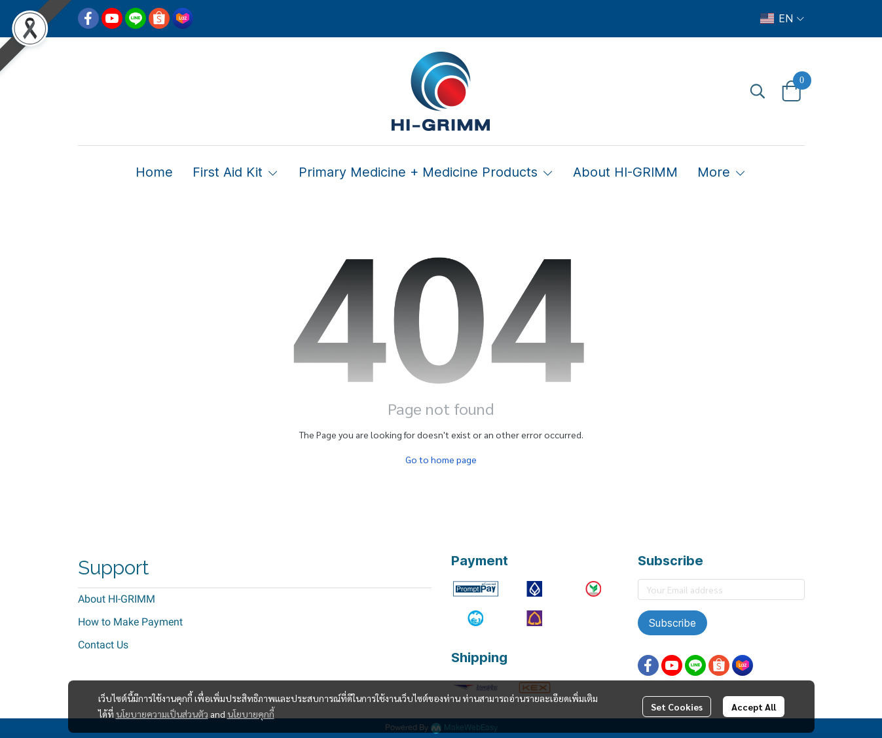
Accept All (753, 706)
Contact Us (103, 645)
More (721, 172)
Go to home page (441, 459)
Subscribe (672, 622)
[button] (782, 18)
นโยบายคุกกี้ (250, 714)
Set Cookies (677, 706)
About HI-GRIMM (116, 599)
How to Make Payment (130, 622)
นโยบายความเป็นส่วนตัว (162, 714)
